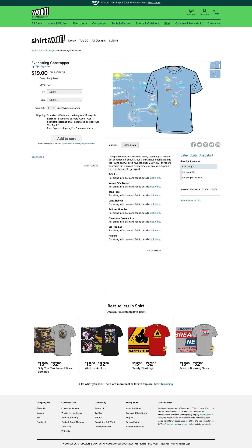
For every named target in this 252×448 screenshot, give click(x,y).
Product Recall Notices (72, 422)
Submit (113, 40)
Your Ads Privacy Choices (173, 444)
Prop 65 (129, 417)
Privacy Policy (132, 422)
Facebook (99, 408)
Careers (40, 413)
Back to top (37, 156)
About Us (41, 408)
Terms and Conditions (136, 413)
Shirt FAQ (66, 426)
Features (113, 144)
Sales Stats (130, 144)
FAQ (39, 417)
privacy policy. (188, 424)
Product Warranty (69, 417)
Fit (44, 91)
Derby (72, 40)
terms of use (172, 424)
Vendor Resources (135, 426)
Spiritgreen (42, 66)
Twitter (98, 413)
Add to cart (66, 138)
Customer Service (70, 408)
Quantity (40, 108)
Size (43, 99)
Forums (191, 12)
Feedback (41, 422)
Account (204, 12)
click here (154, 177)
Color (43, 78)
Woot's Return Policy (71, 413)
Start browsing (163, 384)
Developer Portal (103, 426)
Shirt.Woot (48, 39)
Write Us (65, 431)
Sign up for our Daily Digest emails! (78, 143)
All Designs (99, 40)
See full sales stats (190, 200)
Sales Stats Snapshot (197, 155)
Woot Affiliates (133, 408)
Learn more (154, 2)
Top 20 (83, 40)
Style (43, 84)
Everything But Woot (105, 422)
